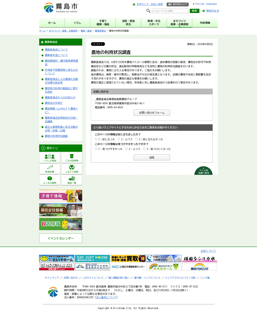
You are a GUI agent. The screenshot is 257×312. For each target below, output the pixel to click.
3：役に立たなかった (151, 139)
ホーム (42, 31)
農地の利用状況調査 (56, 136)
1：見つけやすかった (110, 149)
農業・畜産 (86, 31)
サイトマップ (52, 278)
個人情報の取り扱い (119, 278)
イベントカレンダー (61, 238)
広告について (208, 251)
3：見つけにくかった (159, 149)
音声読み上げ (180, 4)
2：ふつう (127, 139)
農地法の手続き (54, 103)
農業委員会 (100, 31)
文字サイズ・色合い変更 (150, 4)
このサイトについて (93, 278)
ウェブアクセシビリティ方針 (180, 278)
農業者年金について (56, 55)
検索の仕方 (212, 10)
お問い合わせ (70, 278)
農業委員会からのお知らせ (60, 97)
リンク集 (205, 278)
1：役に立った (106, 139)
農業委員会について (56, 49)
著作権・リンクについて (147, 278)
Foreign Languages (206, 4)
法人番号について (106, 297)
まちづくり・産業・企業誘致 (63, 31)
